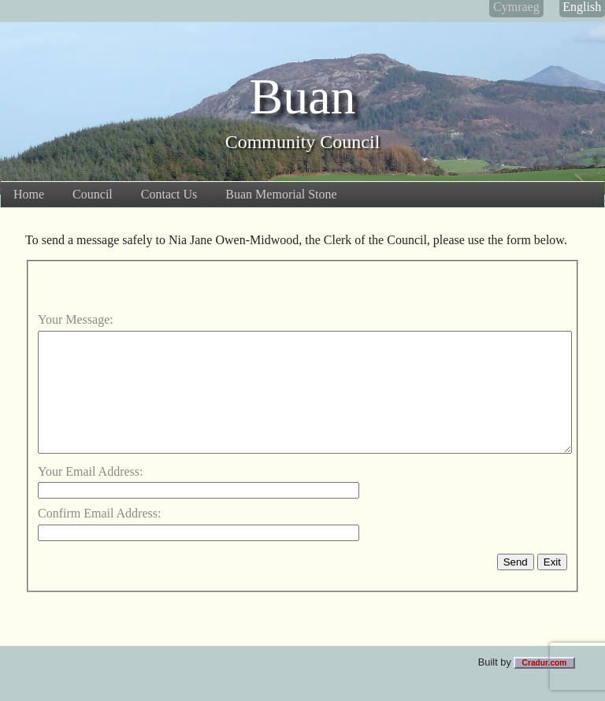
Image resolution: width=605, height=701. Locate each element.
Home (28, 194)
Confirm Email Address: (99, 536)
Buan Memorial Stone (280, 194)
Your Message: (75, 319)
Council (92, 194)
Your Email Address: (90, 495)
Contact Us (169, 194)
